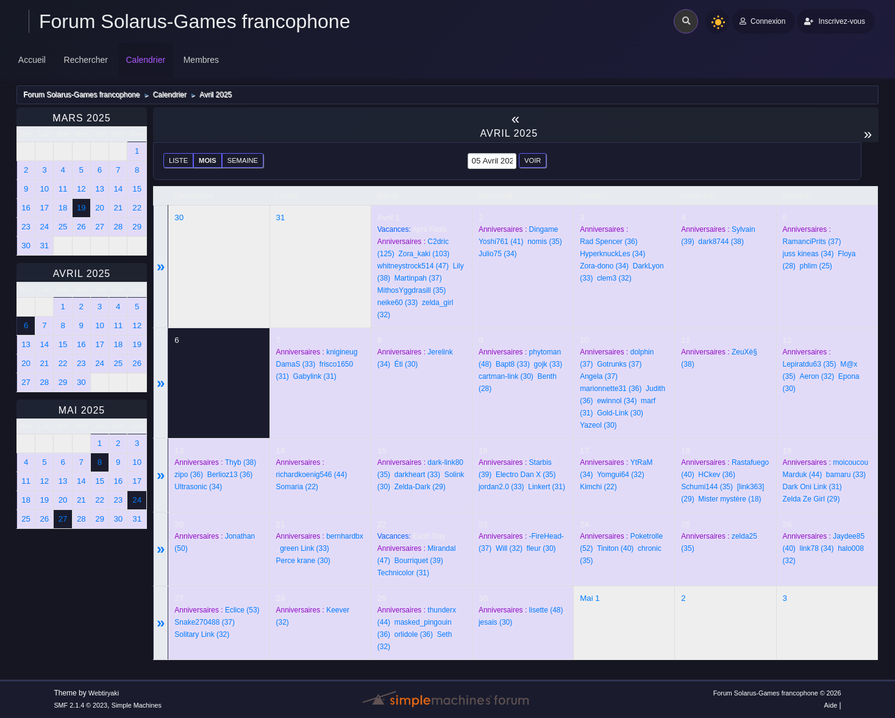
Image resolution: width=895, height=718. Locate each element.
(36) (609, 241)
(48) (546, 610)
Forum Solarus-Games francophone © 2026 (777, 693)
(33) (397, 302)
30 (179, 217)
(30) (406, 364)
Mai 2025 (82, 410)
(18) (729, 499)
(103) (423, 254)
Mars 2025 (81, 118)
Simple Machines (137, 705)
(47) (413, 266)
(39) (418, 560)
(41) (501, 241)
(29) (420, 487)
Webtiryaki (103, 693)
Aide (831, 705)
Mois (207, 160)
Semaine (242, 160)
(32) (614, 278)
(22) (297, 487)
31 (280, 217)
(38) (721, 241)
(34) (498, 254)
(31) (315, 376)
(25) (816, 266)
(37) (418, 278)
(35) (411, 290)
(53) (242, 610)
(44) (312, 474)
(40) (615, 548)
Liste (178, 160)
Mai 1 (590, 598)
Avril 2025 (82, 273)
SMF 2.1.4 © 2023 (80, 705)
